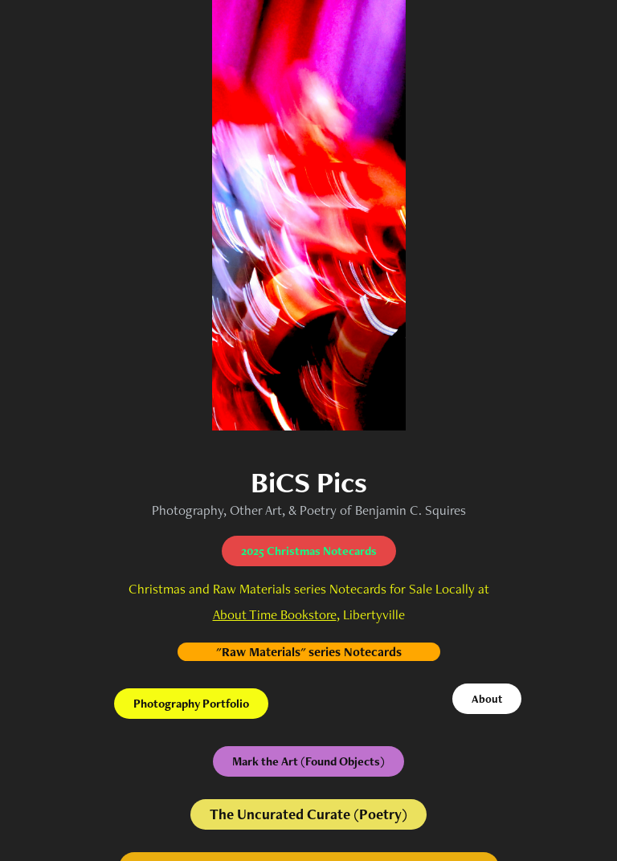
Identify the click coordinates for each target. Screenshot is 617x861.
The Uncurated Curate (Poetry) (308, 814)
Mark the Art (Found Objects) (308, 761)
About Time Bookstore (275, 614)
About (487, 699)
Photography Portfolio (191, 703)
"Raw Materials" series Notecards (309, 651)
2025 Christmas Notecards (309, 550)
